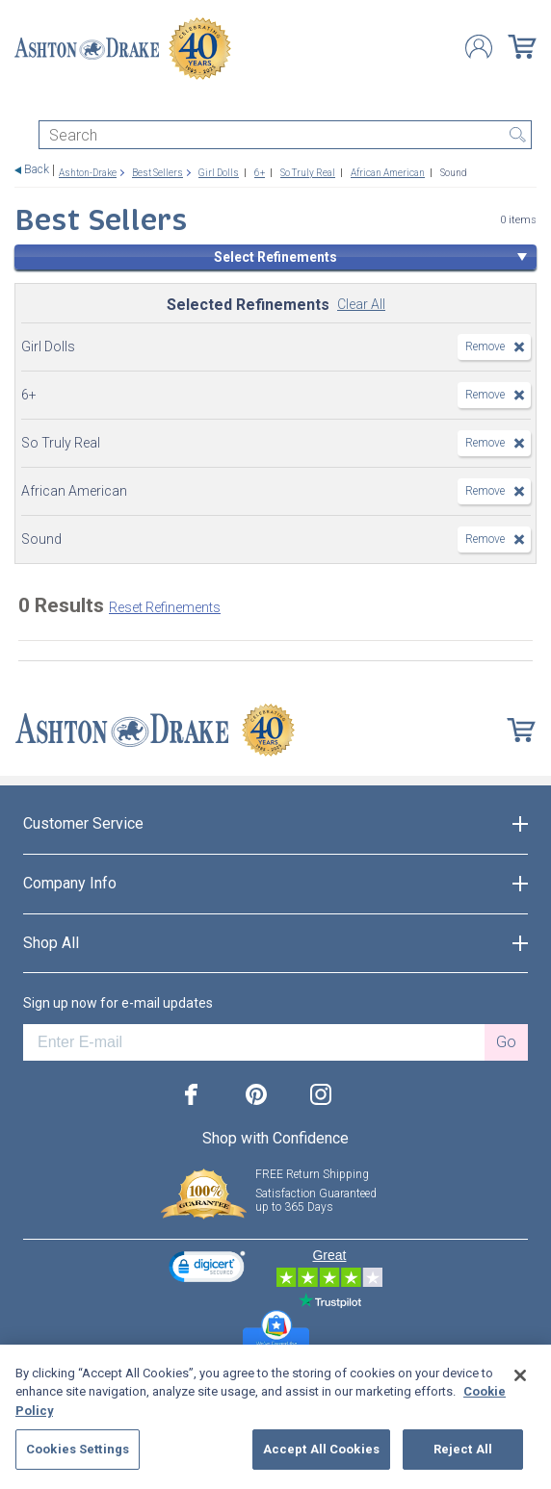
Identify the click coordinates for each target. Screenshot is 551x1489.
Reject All (462, 1449)
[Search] (285, 134)
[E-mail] (254, 1042)
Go (506, 1042)
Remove (485, 346)
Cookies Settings (77, 1449)
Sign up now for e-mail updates (118, 1003)
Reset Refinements (165, 607)
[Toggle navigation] (23, 103)
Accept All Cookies (321, 1449)
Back (36, 170)
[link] (207, 1269)
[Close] (520, 1375)
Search (517, 134)
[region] (275, 1417)
